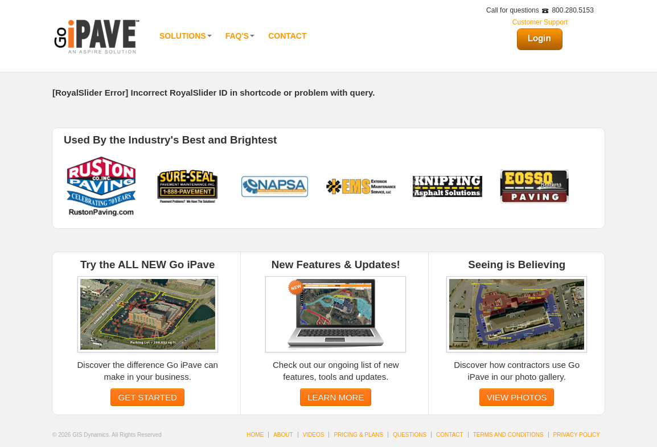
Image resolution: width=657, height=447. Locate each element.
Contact (287, 35)
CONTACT (449, 435)
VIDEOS (314, 435)
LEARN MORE (335, 397)
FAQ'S (239, 35)
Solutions (185, 35)
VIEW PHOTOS (517, 397)
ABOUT (283, 435)
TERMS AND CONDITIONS (508, 435)
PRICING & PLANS (358, 435)
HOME (255, 435)
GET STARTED (147, 397)
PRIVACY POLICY (576, 435)
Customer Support (540, 22)
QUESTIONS (409, 435)
